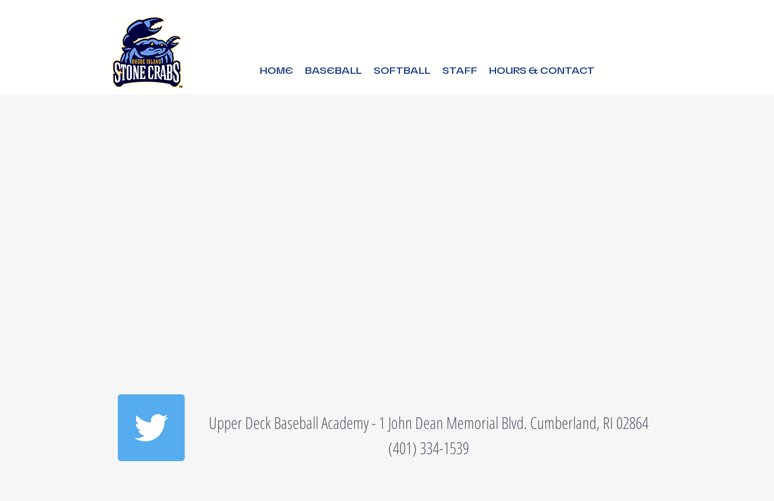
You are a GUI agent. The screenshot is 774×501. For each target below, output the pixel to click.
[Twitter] (151, 427)
